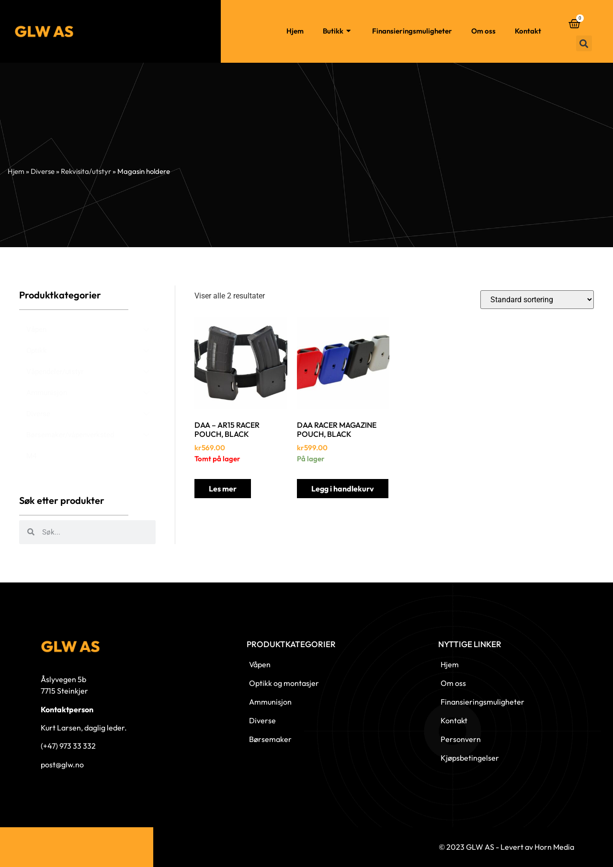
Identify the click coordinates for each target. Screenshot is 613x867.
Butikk (338, 31)
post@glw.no (62, 764)
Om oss (483, 30)
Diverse (43, 171)
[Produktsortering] (537, 299)
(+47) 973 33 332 (68, 746)
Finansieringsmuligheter (412, 30)
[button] (584, 43)
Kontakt (528, 30)
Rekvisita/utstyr (86, 171)
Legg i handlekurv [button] (342, 488)
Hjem (295, 30)
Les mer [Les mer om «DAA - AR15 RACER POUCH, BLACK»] (223, 488)
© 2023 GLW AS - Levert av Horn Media (506, 847)
